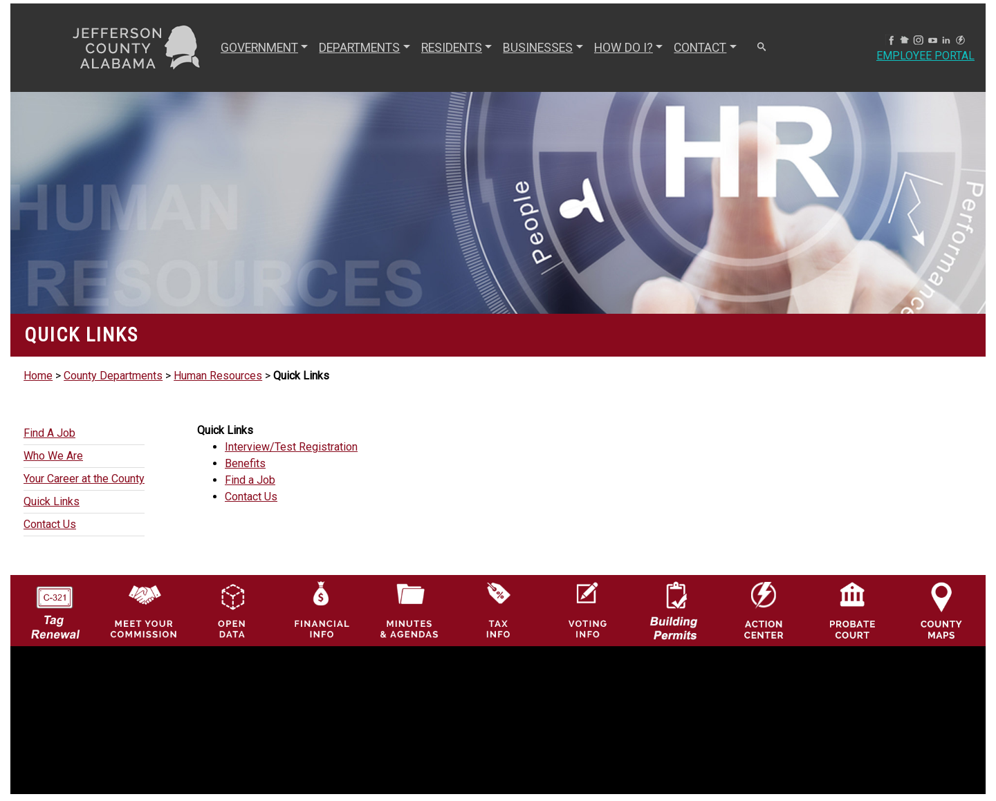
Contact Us (251, 496)
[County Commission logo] (143, 609)
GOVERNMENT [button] (259, 48)
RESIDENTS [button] (451, 48)
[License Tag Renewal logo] (55, 606)
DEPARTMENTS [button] (359, 48)
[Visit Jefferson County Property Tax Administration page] (498, 609)
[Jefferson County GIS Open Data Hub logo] (232, 609)
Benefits (245, 463)
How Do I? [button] (623, 48)
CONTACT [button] (700, 48)
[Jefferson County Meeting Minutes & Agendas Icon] (409, 609)
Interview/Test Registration (291, 446)
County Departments (113, 375)
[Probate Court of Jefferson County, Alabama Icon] (852, 609)
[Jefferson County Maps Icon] (941, 609)
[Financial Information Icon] (320, 609)
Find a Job (250, 480)
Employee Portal (925, 55)
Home (38, 375)
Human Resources (218, 375)
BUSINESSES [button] (538, 48)
